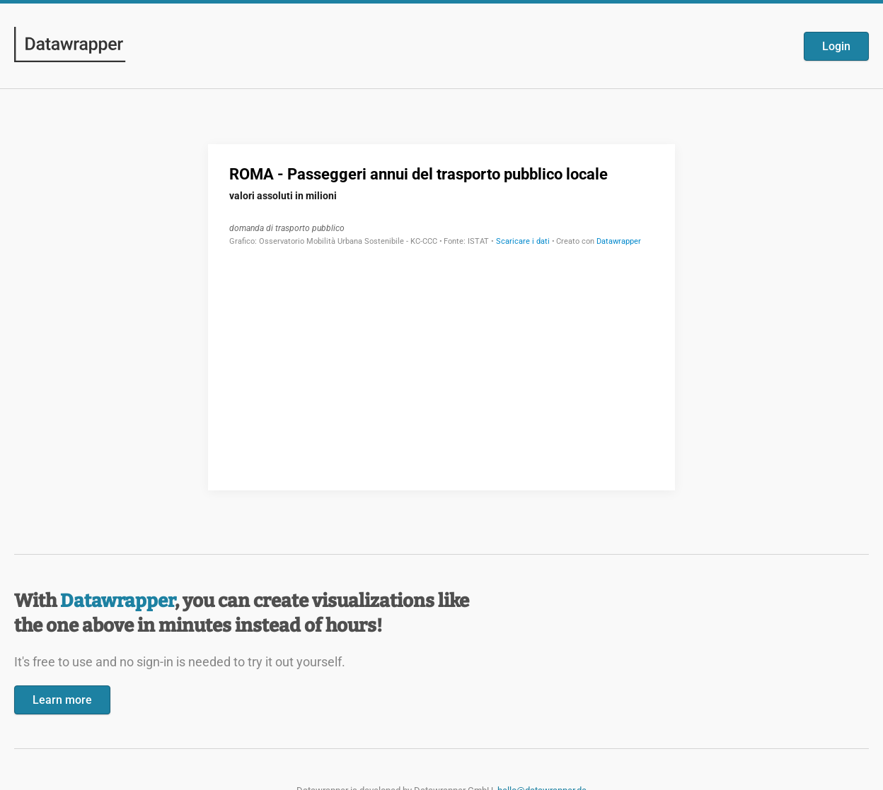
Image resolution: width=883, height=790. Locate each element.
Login (836, 46)
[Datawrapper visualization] (441, 315)
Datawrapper (117, 601)
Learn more (62, 700)
